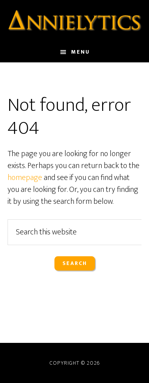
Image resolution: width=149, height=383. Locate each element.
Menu (80, 51)
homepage (25, 177)
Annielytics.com (75, 21)
